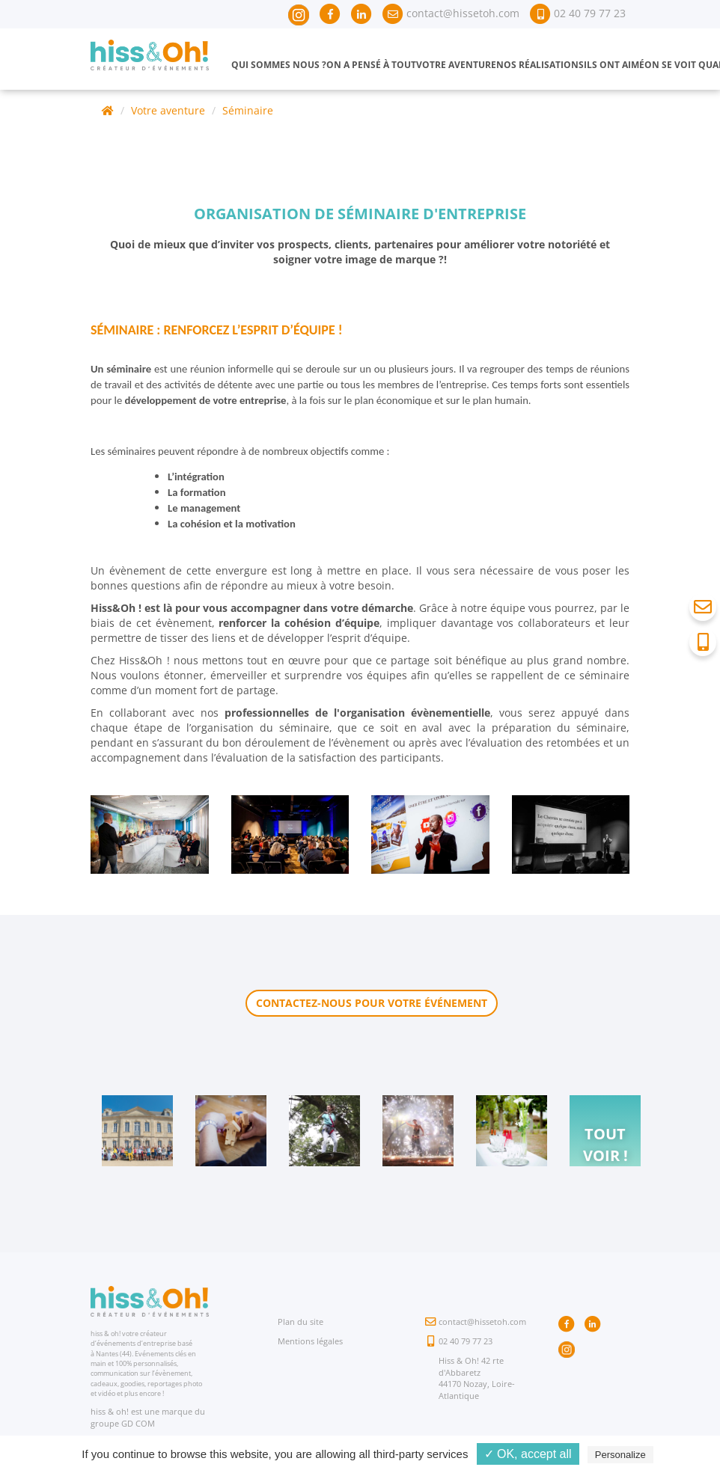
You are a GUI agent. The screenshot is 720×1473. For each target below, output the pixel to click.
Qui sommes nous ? (278, 64)
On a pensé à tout (371, 64)
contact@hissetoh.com (482, 1321)
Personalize (620, 1454)
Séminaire (247, 110)
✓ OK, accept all (528, 1454)
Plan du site (300, 1321)
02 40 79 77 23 (465, 1341)
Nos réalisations (540, 64)
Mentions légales (310, 1341)
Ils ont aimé (614, 64)
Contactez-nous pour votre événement (371, 1003)
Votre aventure (456, 64)
